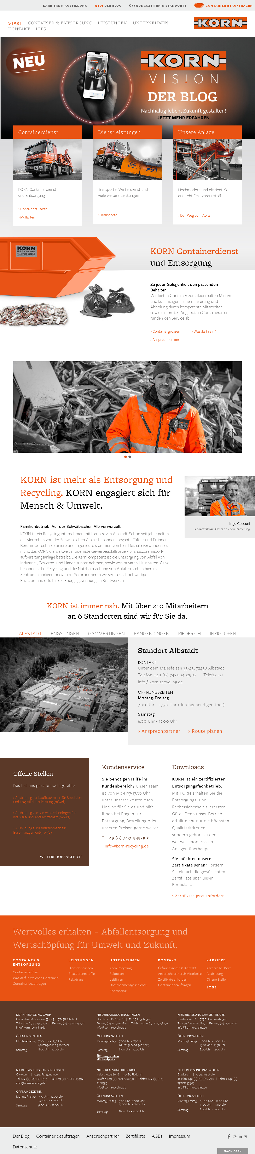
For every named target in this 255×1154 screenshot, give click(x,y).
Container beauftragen (229, 6)
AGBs (157, 1136)
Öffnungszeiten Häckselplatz (108, 1057)
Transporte (108, 214)
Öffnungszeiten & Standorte (158, 6)
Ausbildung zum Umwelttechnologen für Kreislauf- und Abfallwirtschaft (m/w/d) (44, 815)
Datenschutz (25, 1146)
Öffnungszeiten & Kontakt (177, 968)
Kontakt (19, 29)
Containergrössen (166, 331)
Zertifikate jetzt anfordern (200, 896)
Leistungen (112, 23)
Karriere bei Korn (219, 968)
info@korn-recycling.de (160, 682)
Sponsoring (118, 990)
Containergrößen (25, 972)
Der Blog (108, 6)
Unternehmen (151, 23)
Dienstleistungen (81, 968)
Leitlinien (116, 979)
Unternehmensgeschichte (128, 985)
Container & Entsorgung (60, 23)
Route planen (207, 730)
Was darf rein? (204, 331)
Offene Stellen (217, 979)
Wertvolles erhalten (125, 457)
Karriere (216, 960)
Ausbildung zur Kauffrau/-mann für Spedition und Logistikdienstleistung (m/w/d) (47, 799)
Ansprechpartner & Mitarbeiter (180, 973)
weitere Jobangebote (61, 856)
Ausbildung (215, 973)
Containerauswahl (34, 208)
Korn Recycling (121, 968)
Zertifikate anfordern (173, 979)
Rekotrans (76, 979)
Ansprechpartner (165, 339)
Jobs (40, 29)
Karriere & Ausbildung (65, 6)
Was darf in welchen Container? (36, 978)
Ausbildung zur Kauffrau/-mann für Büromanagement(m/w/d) (39, 830)
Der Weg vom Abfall (195, 215)
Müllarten (27, 217)
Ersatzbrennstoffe (129, 457)
